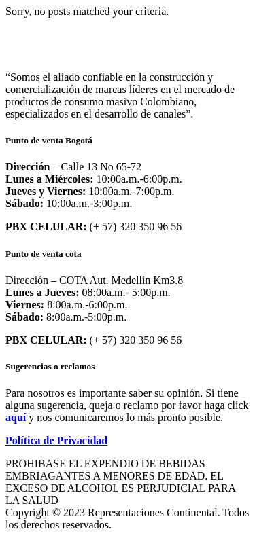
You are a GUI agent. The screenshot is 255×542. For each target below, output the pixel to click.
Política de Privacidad (56, 440)
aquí (15, 417)
